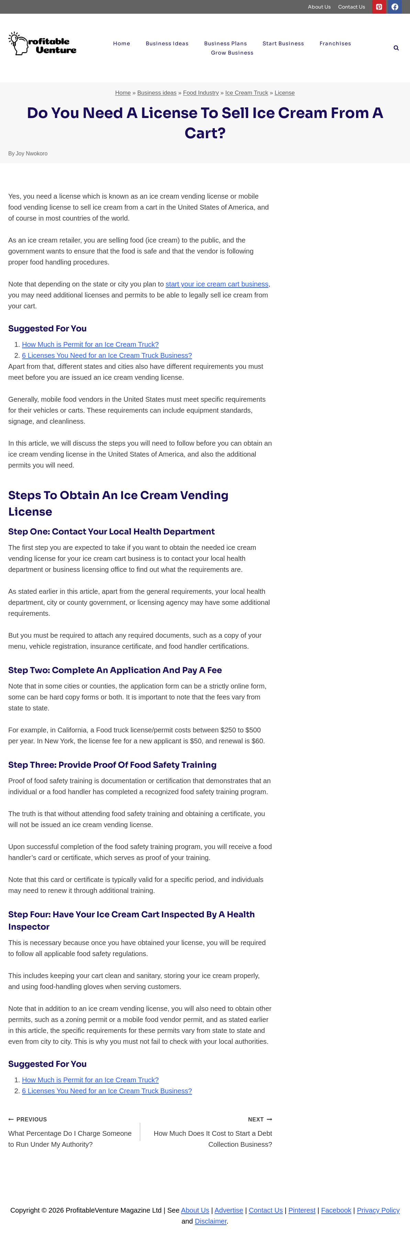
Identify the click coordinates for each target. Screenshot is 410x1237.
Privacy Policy (378, 1210)
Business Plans (225, 43)
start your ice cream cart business (217, 284)
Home (121, 43)
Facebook (336, 1210)
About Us (319, 7)
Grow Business (232, 52)
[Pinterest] (379, 7)
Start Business (283, 43)
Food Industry (201, 93)
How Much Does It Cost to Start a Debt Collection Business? (209, 1131)
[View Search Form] (396, 48)
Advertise (228, 1210)
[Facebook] (395, 7)
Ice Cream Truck (246, 93)
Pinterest (301, 1210)
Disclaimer (210, 1221)
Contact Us (351, 7)
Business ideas (167, 43)
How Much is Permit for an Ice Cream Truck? (90, 344)
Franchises (335, 43)
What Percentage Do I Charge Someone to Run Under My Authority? (70, 1131)
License (285, 93)
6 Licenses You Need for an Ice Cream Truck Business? (107, 355)
